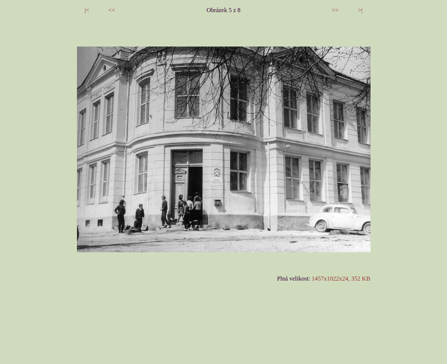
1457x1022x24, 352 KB (341, 278)
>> (335, 10)
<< (111, 10)
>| (360, 10)
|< (87, 10)
